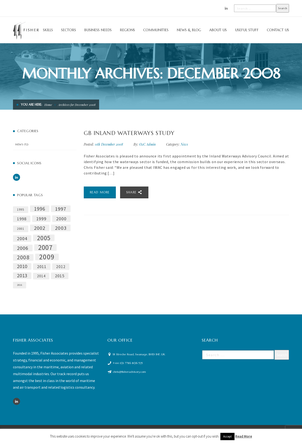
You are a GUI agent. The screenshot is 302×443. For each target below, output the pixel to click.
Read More (243, 436)
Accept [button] (227, 436)
